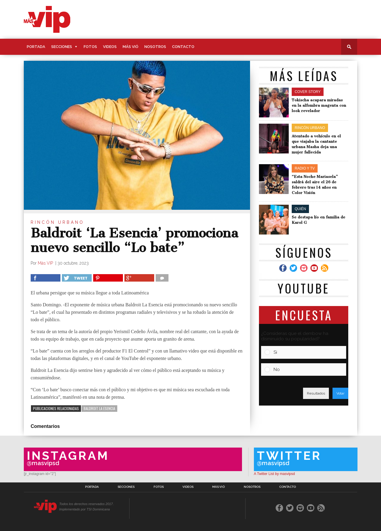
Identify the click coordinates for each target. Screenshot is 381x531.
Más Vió (130, 46)
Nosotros (155, 46)
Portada (36, 46)
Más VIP (46, 263)
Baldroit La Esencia (99, 408)
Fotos (90, 46)
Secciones (61, 46)
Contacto (183, 46)
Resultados (316, 393)
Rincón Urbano (57, 222)
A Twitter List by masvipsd (274, 474)
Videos (110, 46)
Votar (340, 393)
